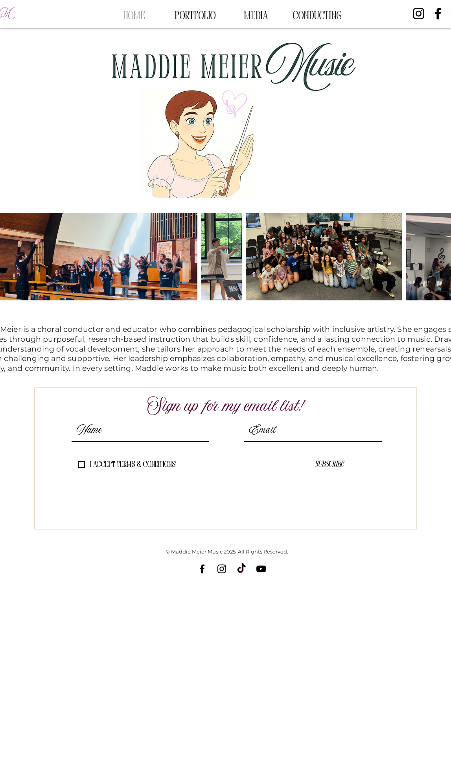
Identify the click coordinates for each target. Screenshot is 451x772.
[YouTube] (261, 569)
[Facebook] (437, 13)
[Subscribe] (329, 464)
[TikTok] (241, 569)
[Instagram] (418, 13)
